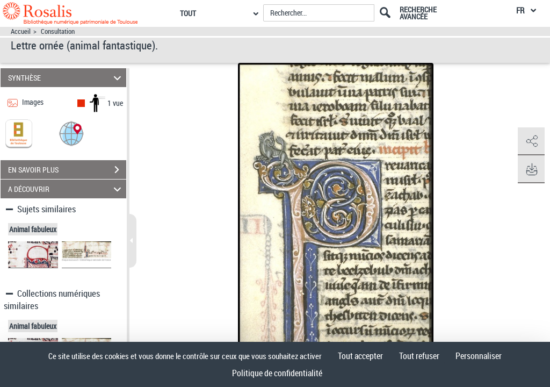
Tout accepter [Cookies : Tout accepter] (360, 356)
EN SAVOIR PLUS (67, 169)
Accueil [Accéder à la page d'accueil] (21, 31)
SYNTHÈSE (66, 77)
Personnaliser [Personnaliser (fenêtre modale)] (478, 356)
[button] (71, 133)
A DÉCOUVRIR (66, 189)
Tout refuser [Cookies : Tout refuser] (419, 356)
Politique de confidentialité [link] (277, 373)
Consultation (58, 31)
